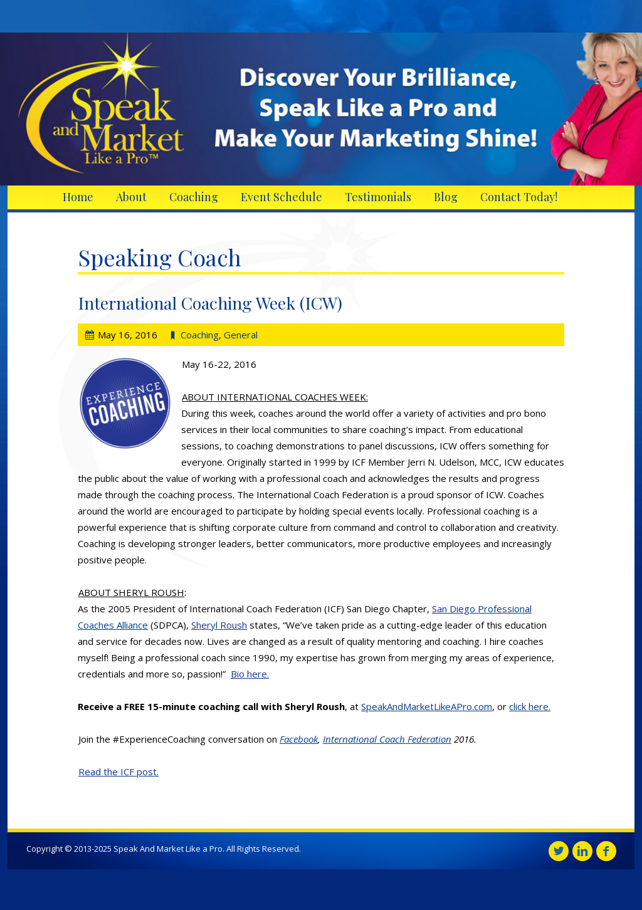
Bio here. (250, 673)
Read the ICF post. (118, 771)
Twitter (559, 851)
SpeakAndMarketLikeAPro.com (426, 706)
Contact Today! (518, 196)
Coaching (193, 196)
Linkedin (582, 851)
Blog (446, 196)
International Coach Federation (387, 739)
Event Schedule (281, 196)
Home (78, 196)
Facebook (299, 739)
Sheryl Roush (219, 625)
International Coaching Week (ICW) (210, 302)
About (131, 196)
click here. (529, 706)
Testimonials (378, 196)
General (241, 334)
